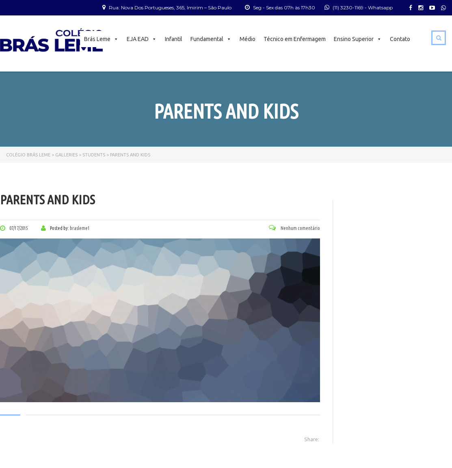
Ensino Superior (358, 39)
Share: (311, 439)
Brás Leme (101, 39)
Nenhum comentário (294, 228)
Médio (247, 39)
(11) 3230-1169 (348, 7)
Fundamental (210, 39)
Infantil (173, 39)
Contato (400, 39)
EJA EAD (142, 39)
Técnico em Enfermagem (295, 39)
